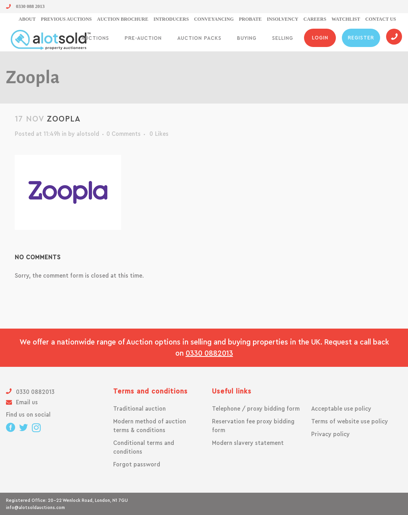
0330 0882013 (209, 353)
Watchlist (346, 19)
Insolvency (282, 19)
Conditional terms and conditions (143, 447)
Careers (315, 19)
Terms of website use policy (349, 421)
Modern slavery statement (248, 443)
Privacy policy (330, 434)
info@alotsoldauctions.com (35, 507)
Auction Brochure (122, 19)
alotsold (87, 134)
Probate (250, 19)
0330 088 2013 (25, 6)
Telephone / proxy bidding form (256, 408)
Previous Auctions (66, 19)
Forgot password (136, 464)
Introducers (171, 19)
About (27, 19)
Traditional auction (139, 408)
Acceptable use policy (341, 408)
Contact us (380, 19)
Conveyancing (214, 19)
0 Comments (123, 134)
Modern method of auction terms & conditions (149, 425)
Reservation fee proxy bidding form (253, 425)
